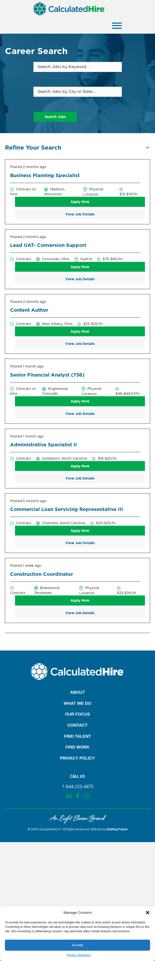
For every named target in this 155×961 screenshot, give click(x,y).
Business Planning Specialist (45, 175)
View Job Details (80, 214)
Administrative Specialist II (43, 445)
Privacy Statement (79, 955)
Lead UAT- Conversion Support (48, 245)
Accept (77, 945)
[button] (147, 912)
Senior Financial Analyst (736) (47, 375)
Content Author (29, 310)
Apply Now (79, 202)
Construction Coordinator (41, 574)
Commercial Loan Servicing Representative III (66, 509)
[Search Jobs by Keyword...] (77, 67)
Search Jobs (55, 117)
